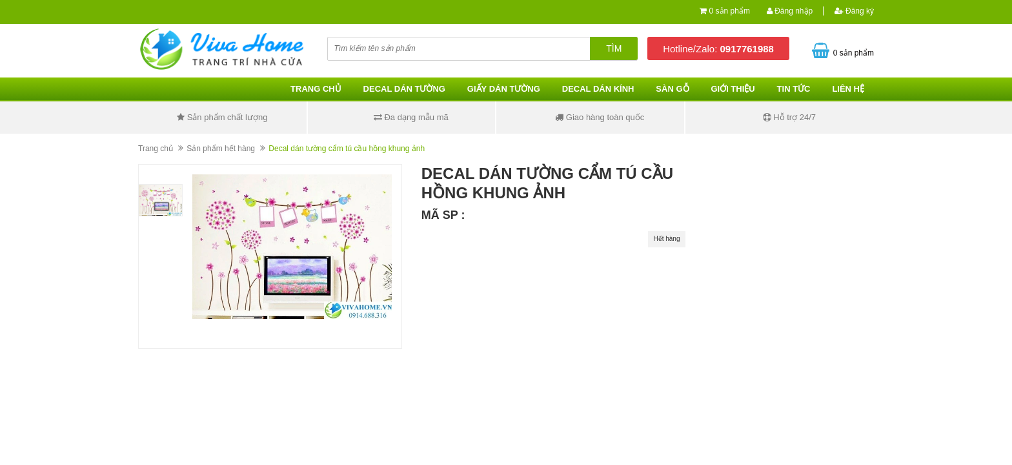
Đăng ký (854, 11)
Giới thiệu (732, 89)
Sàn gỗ (672, 89)
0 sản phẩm (729, 11)
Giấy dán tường (503, 89)
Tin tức (794, 89)
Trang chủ (315, 89)
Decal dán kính (598, 89)
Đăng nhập (790, 11)
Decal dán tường (404, 89)
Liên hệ (848, 89)
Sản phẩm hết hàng (221, 148)
